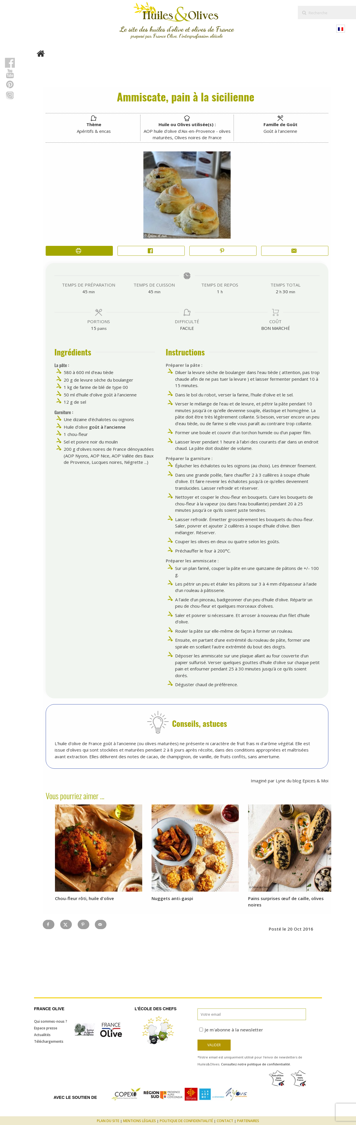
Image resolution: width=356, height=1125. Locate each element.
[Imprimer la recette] (79, 251)
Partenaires (248, 1120)
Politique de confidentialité (186, 1120)
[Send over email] (100, 924)
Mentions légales (139, 1120)
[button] (223, 251)
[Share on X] (66, 924)
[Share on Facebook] (151, 251)
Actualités (42, 1034)
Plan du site (108, 1120)
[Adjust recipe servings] (93, 328)
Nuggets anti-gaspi (172, 898)
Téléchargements (48, 1041)
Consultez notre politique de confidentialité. (256, 1064)
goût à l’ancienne (107, 427)
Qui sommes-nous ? (50, 1021)
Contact (225, 1120)
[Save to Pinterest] (83, 924)
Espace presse (45, 1028)
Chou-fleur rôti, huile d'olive (84, 898)
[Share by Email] (294, 251)
